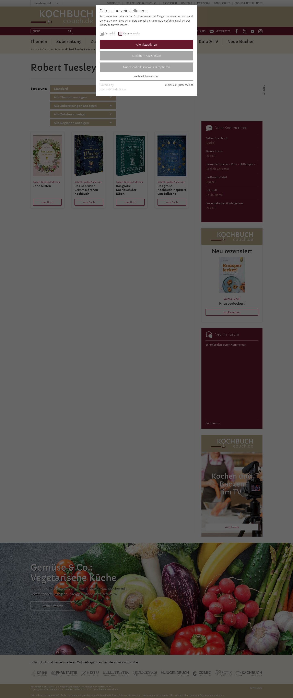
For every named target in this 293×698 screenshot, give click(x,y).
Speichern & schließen (146, 56)
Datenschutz (186, 85)
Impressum (171, 85)
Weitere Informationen (146, 76)
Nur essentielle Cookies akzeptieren (146, 67)
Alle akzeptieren (146, 44)
